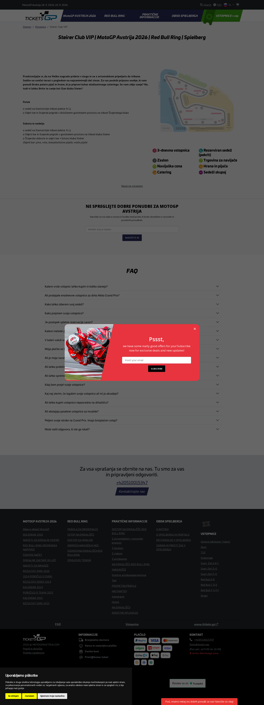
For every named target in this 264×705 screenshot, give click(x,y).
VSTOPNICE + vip (221, 16)
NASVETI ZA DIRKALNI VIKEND (41, 540)
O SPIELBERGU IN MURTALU (172, 534)
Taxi (114, 580)
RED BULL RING (115, 16)
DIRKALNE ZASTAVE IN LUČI (39, 560)
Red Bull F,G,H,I (210, 590)
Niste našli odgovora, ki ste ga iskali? (67, 429)
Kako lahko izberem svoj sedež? (64, 304)
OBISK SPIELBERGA (185, 16)
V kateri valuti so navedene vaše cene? (68, 340)
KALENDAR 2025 (33, 598)
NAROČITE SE (132, 237)
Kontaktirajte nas (132, 491)
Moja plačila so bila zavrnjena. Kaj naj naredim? (74, 349)
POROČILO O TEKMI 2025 (38, 592)
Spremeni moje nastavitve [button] (52, 696)
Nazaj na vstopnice (132, 186)
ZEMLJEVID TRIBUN (79, 560)
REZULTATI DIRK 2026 (36, 571)
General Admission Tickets (215, 541)
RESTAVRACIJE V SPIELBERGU (173, 540)
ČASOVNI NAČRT (32, 554)
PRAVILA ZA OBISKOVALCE (82, 529)
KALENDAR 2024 (33, 587)
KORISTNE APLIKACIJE (125, 612)
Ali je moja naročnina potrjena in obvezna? (70, 358)
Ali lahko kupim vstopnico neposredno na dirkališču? (76, 402)
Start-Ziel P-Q (209, 574)
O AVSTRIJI (162, 529)
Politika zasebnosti (33, 652)
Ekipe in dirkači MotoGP (36, 529)
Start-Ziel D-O (209, 568)
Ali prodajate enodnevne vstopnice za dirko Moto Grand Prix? (82, 295)
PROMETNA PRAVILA (124, 585)
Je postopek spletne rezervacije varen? (69, 322)
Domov (27, 26)
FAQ (58, 624)
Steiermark (207, 557)
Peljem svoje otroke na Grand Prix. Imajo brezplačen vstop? (81, 420)
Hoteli (115, 602)
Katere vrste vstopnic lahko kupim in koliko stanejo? (76, 286)
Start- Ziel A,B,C (210, 563)
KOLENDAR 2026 (33, 534)
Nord (203, 547)
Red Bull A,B (208, 579)
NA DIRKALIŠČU (121, 607)
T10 (203, 552)
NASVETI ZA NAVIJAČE (35, 565)
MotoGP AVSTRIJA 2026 (79, 16)
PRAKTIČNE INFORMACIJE (149, 15)
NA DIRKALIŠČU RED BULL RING (131, 564)
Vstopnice (40, 26)
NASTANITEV (119, 591)
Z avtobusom (119, 558)
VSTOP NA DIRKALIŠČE (80, 534)
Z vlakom (117, 553)
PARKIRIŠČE (119, 569)
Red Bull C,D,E (209, 584)
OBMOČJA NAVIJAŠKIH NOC (83, 545)
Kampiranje (118, 596)
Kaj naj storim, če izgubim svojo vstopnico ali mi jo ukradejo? (81, 393)
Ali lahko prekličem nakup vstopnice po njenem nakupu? (79, 366)
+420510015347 (132, 482)
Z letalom (117, 548)
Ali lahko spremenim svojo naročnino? (68, 375)
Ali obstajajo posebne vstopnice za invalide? (71, 411)
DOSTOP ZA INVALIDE (80, 540)
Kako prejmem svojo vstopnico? (64, 313)
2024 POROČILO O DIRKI (37, 576)
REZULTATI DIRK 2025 (36, 603)
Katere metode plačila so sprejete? (66, 331)
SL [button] (228, 5)
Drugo (204, 595)
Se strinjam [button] (13, 696)
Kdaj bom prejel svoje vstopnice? (65, 384)
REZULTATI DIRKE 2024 (37, 581)
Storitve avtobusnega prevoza (129, 575)
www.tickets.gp (206, 624)
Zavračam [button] (29, 696)
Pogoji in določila (32, 648)
